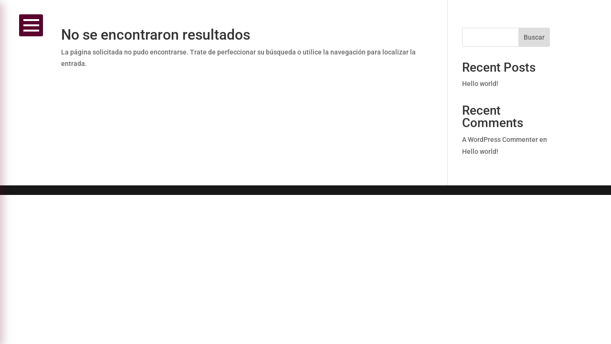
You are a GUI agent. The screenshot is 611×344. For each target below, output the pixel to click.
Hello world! (480, 83)
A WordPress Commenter (500, 139)
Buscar (534, 37)
